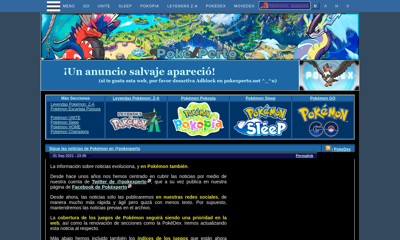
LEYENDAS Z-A (182, 6)
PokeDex (342, 149)
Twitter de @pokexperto (119, 181)
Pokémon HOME (66, 127)
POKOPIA (149, 6)
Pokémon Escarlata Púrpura (75, 109)
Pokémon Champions (70, 131)
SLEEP (125, 6)
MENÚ (63, 6)
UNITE (104, 6)
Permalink (304, 156)
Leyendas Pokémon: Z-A (136, 98)
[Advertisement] (170, 75)
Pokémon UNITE (66, 117)
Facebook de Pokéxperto (99, 187)
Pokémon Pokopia (198, 98)
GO (86, 6)
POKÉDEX (216, 6)
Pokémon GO (322, 98)
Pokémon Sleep (260, 98)
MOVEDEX (244, 6)
